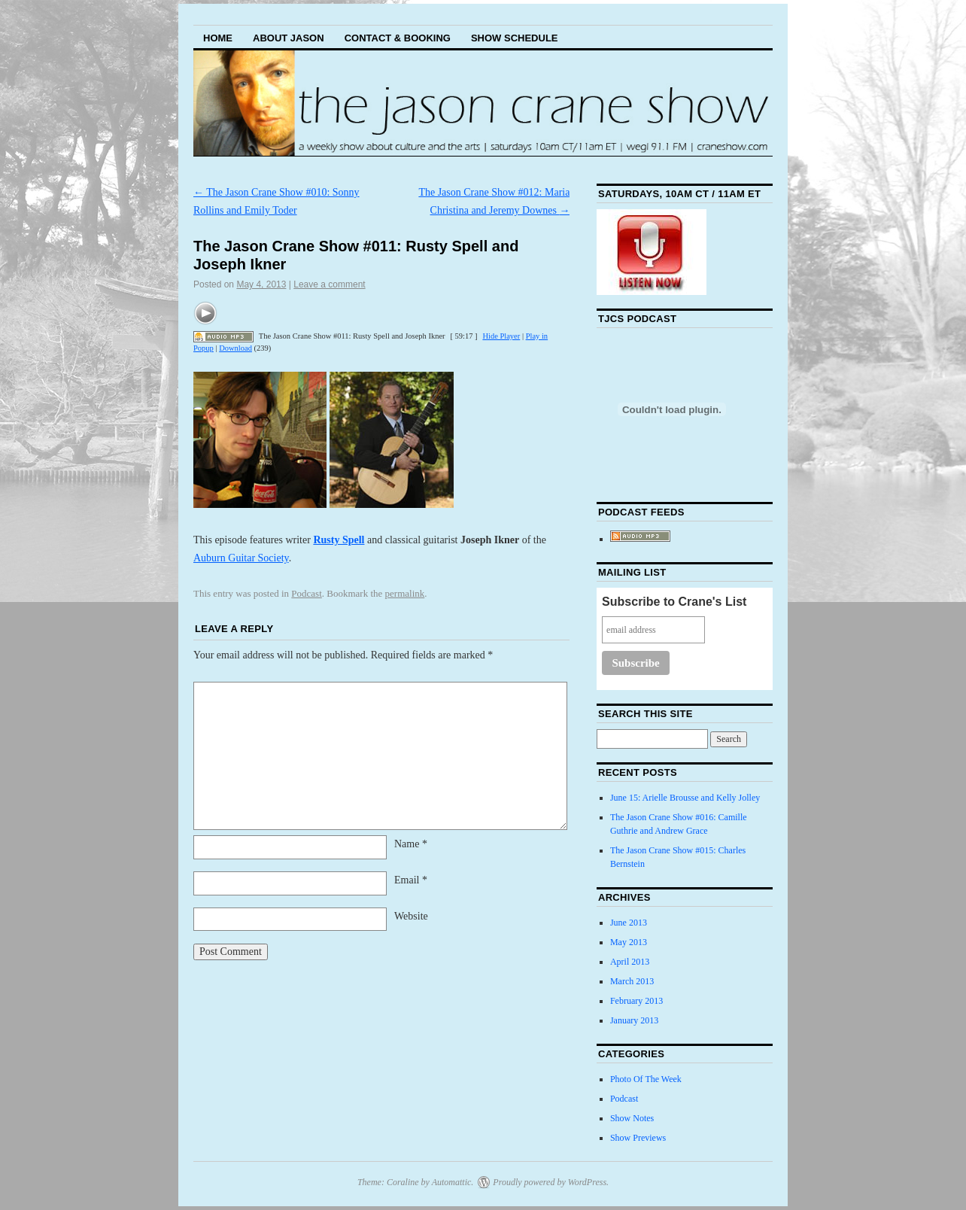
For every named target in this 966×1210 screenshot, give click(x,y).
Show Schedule (514, 38)
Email (410, 880)
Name (410, 844)
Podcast (306, 593)
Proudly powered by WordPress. (551, 1182)
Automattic (452, 1182)
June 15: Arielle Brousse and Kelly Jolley (685, 797)
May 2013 (628, 942)
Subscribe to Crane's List (674, 601)
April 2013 (629, 961)
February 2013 (636, 1001)
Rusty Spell (338, 540)
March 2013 (632, 981)
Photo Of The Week (646, 1079)
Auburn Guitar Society (241, 558)
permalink (405, 593)
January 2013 (634, 1020)
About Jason (288, 38)
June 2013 (628, 922)
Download (235, 348)
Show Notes (632, 1118)
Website (411, 916)
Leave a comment (329, 284)
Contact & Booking (398, 38)
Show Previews (638, 1137)
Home (217, 38)
